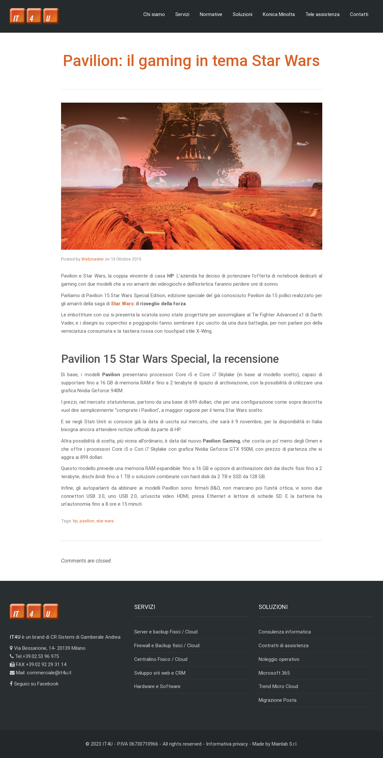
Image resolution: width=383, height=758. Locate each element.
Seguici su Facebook (34, 684)
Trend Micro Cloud (278, 686)
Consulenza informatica (285, 632)
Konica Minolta (279, 14)
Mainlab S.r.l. (284, 744)
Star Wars (122, 304)
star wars (105, 520)
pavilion (87, 520)
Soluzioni (242, 14)
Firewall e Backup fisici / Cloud (166, 646)
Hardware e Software (157, 686)
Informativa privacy (227, 744)
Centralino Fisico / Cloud (160, 659)
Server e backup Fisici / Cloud (166, 632)
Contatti (359, 14)
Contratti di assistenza (284, 646)
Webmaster (92, 259)
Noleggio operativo (279, 659)
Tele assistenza (322, 14)
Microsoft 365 (274, 673)
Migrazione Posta (277, 700)
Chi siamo (154, 14)
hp (75, 520)
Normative (211, 14)
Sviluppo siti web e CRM (159, 673)
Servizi (182, 14)
